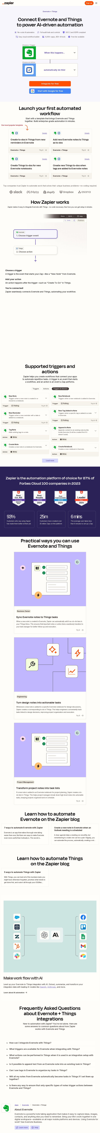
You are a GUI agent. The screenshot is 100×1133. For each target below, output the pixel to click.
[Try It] (25, 406)
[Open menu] (96, 3)
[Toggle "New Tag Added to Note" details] (75, 413)
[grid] (20, 232)
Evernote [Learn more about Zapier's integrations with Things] (25, 1105)
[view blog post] (25, 834)
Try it (43, 150)
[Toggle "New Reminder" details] (25, 415)
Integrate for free (50, 83)
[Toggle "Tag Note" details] (25, 431)
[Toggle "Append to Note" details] (75, 431)
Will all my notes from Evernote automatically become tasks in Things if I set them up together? (50, 1077)
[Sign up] (89, 3)
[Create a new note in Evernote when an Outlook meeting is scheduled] (75, 834)
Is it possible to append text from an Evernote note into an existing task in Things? (48, 1064)
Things (54, 11)
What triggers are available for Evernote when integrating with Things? (43, 1049)
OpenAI (43, 987)
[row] (20, 232)
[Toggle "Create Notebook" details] (75, 448)
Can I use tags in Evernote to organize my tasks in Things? (36, 1070)
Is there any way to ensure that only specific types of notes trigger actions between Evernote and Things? (49, 1086)
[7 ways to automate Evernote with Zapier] (25, 834)
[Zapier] (8, 3)
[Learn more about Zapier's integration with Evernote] (6, 1108)
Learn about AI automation (15, 992)
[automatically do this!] (50, 70)
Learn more (22, 1127)
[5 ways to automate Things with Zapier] (25, 877)
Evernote (46, 11)
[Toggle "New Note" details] (25, 398)
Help (35, 1127)
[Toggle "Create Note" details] (25, 445)
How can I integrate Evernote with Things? (28, 1043)
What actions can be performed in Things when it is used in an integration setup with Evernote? (49, 1056)
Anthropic (51, 987)
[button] (50, 91)
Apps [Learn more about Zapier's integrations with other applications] (16, 1105)
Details (44, 133)
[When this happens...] (50, 52)
